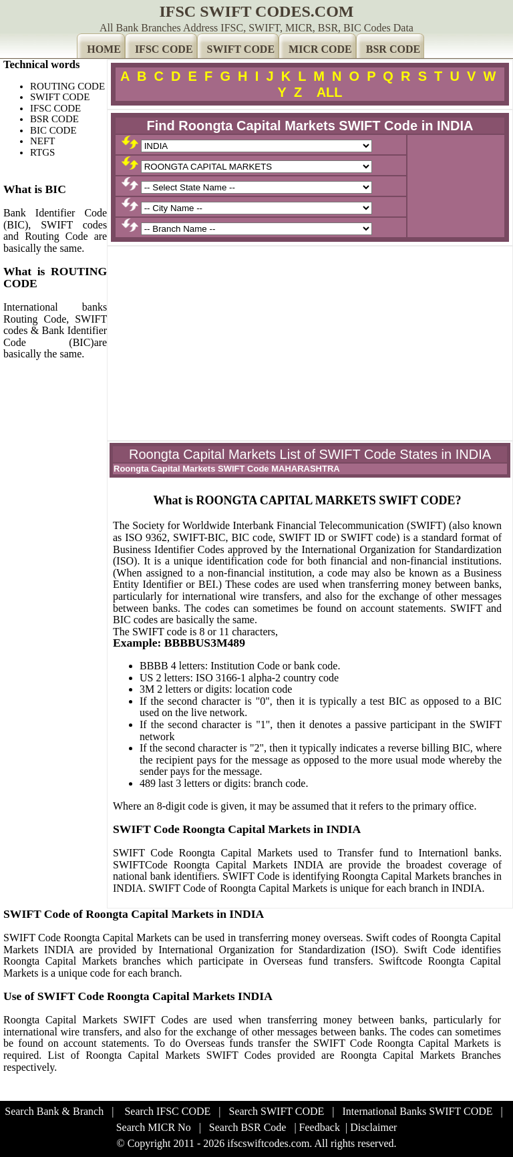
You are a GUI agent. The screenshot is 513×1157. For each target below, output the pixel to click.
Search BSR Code (248, 1127)
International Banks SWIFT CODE (418, 1111)
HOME (104, 49)
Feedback (319, 1127)
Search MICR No (153, 1127)
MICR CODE (320, 49)
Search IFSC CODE (167, 1111)
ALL (330, 92)
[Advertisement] (310, 343)
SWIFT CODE (241, 49)
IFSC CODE (164, 49)
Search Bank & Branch (54, 1111)
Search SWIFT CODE (277, 1111)
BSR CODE (393, 49)
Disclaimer (373, 1127)
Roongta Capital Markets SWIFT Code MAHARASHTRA (227, 469)
